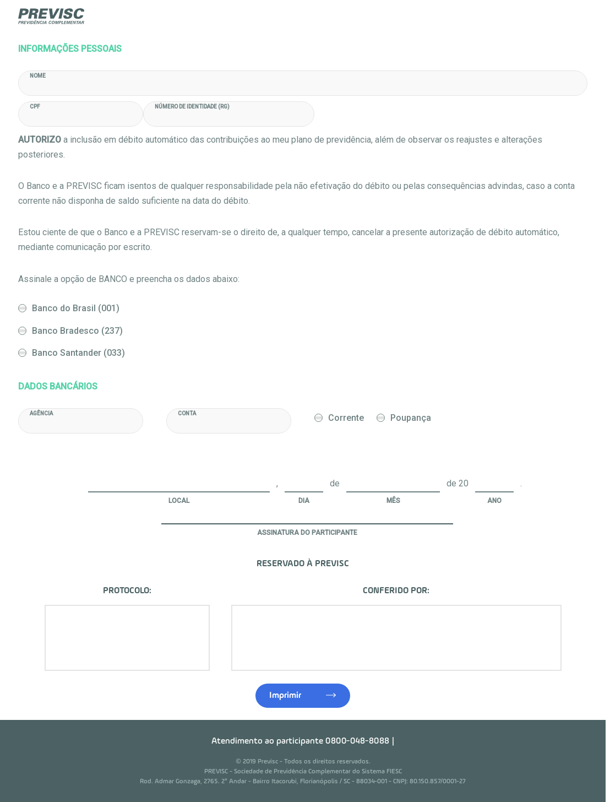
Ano (494, 501)
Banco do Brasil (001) (75, 308)
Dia (303, 501)
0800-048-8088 (357, 741)
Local (178, 501)
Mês (393, 501)
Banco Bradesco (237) (77, 331)
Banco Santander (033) (78, 353)
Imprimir (285, 695)
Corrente (346, 418)
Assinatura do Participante (307, 533)
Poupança (410, 418)
